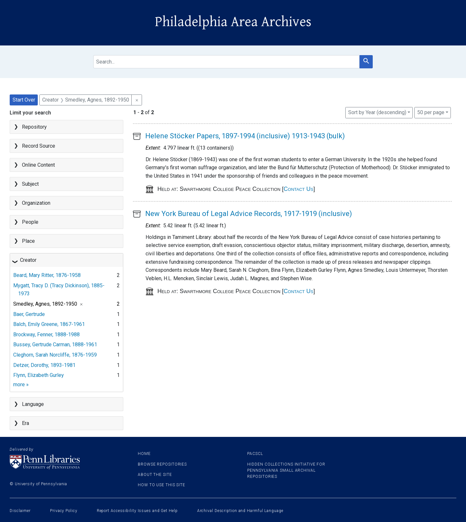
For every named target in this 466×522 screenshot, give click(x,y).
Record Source (38, 146)
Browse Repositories (162, 464)
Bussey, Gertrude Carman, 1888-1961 (55, 344)
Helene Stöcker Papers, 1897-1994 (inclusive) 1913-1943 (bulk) (245, 136)
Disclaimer (20, 510)
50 (430, 111)
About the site (155, 474)
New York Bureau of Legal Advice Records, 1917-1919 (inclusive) (248, 214)
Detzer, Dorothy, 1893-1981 (44, 365)
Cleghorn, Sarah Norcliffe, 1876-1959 (55, 355)
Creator (28, 260)
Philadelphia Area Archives (233, 22)
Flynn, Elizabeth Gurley (38, 375)
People (30, 222)
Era (25, 423)
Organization (36, 203)
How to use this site (161, 485)
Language (33, 404)
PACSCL (255, 453)
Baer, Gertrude (29, 314)
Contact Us (298, 189)
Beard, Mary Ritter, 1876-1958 (47, 275)
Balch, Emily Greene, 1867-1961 (49, 324)
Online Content (38, 165)
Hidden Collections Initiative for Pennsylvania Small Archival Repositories (286, 470)
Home (144, 453)
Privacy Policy (63, 510)
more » (21, 384)
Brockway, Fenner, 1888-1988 (46, 334)
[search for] (226, 61)
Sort (377, 112)
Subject (30, 184)
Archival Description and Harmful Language (240, 510)
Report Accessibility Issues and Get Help (137, 510)
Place (28, 241)
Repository (34, 127)
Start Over (24, 100)
